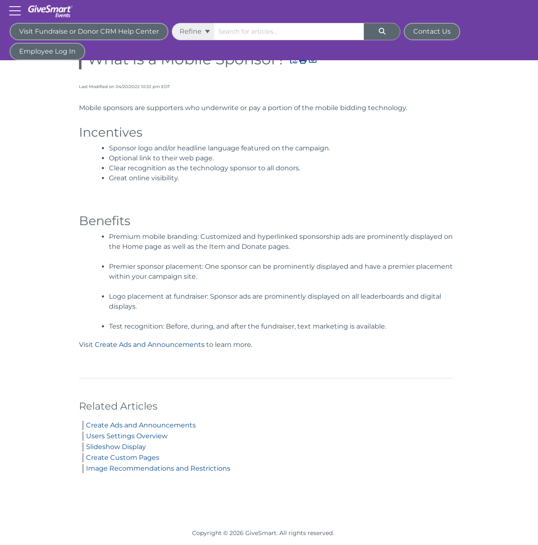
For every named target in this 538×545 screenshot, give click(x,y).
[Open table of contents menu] (16, 10)
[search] (289, 31)
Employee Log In (47, 51)
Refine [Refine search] (195, 31)
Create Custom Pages (122, 458)
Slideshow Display (116, 447)
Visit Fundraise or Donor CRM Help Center (89, 31)
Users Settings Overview (127, 436)
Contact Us (432, 31)
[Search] (382, 31)
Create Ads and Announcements (150, 345)
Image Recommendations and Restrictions (158, 468)
